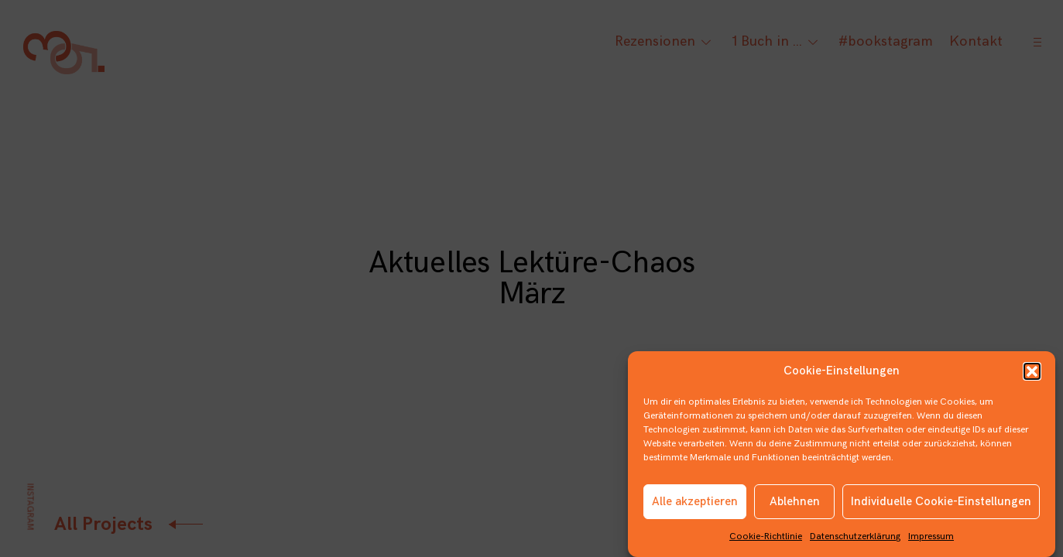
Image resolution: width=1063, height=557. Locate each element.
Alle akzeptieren (695, 504)
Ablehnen (795, 504)
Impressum (931, 540)
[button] (1032, 375)
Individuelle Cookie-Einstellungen (941, 504)
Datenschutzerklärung (855, 540)
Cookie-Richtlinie (765, 540)
